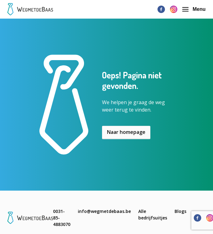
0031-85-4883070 (61, 217)
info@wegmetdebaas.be (104, 211)
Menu (194, 9)
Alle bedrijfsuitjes (152, 214)
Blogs (180, 211)
